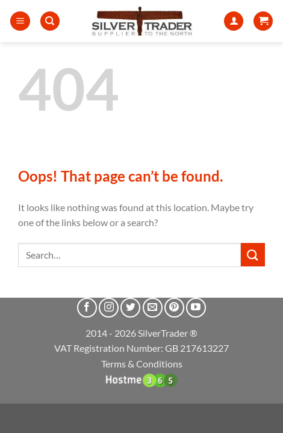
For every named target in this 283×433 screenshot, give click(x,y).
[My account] (233, 21)
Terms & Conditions (141, 363)
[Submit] (253, 254)
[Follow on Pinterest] (174, 308)
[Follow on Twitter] (130, 308)
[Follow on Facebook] (87, 308)
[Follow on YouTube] (196, 308)
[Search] (50, 21)
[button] (20, 21)
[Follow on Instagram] (109, 308)
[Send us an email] (153, 308)
